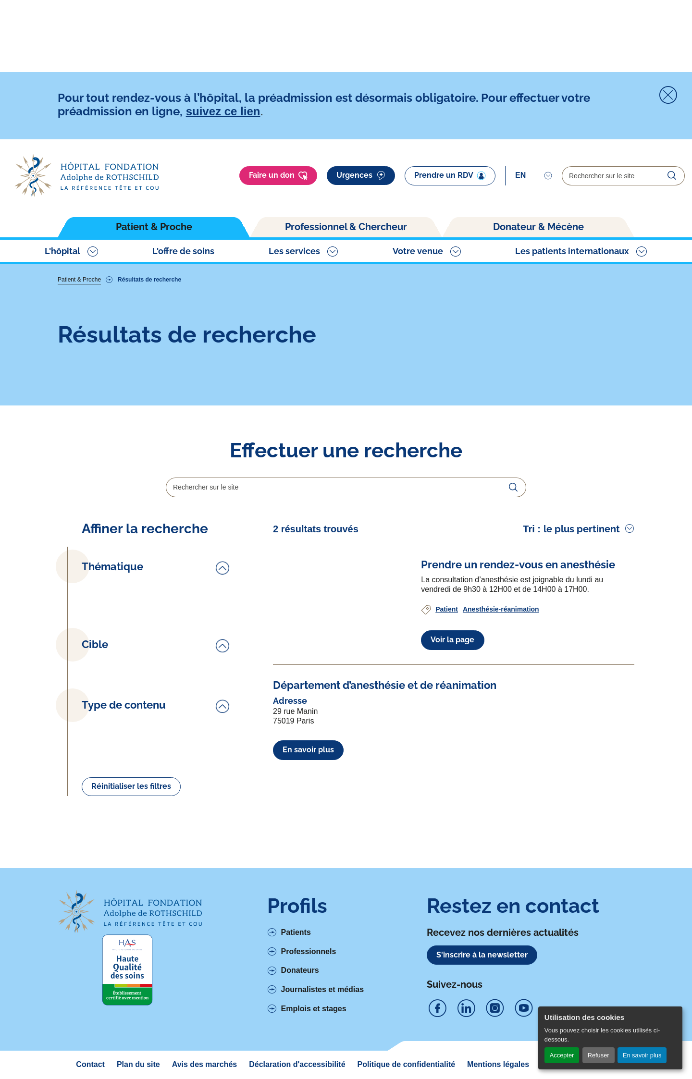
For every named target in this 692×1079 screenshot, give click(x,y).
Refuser (598, 1055)
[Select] (533, 175)
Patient (446, 609)
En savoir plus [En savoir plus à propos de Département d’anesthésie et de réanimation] (308, 749)
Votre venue (418, 251)
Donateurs (300, 970)
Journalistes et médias (322, 989)
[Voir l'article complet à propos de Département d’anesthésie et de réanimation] (384, 685)
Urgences (360, 176)
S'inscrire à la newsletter (482, 954)
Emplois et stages (313, 1009)
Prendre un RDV (450, 175)
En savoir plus (642, 1055)
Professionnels (308, 951)
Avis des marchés (204, 1064)
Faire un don (278, 176)
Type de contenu (124, 705)
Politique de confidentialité (407, 1064)
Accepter (562, 1055)
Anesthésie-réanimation (501, 609)
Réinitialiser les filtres (131, 786)
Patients (296, 932)
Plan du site (138, 1064)
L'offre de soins (183, 251)
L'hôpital (62, 251)
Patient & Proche (154, 227)
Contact (90, 1064)
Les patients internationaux (572, 251)
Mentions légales (498, 1064)
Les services (294, 251)
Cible (95, 644)
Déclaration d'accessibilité (297, 1064)
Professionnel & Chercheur (346, 227)
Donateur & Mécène (538, 227)
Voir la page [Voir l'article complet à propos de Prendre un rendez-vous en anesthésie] (452, 639)
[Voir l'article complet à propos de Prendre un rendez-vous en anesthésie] (518, 564)
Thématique (112, 567)
